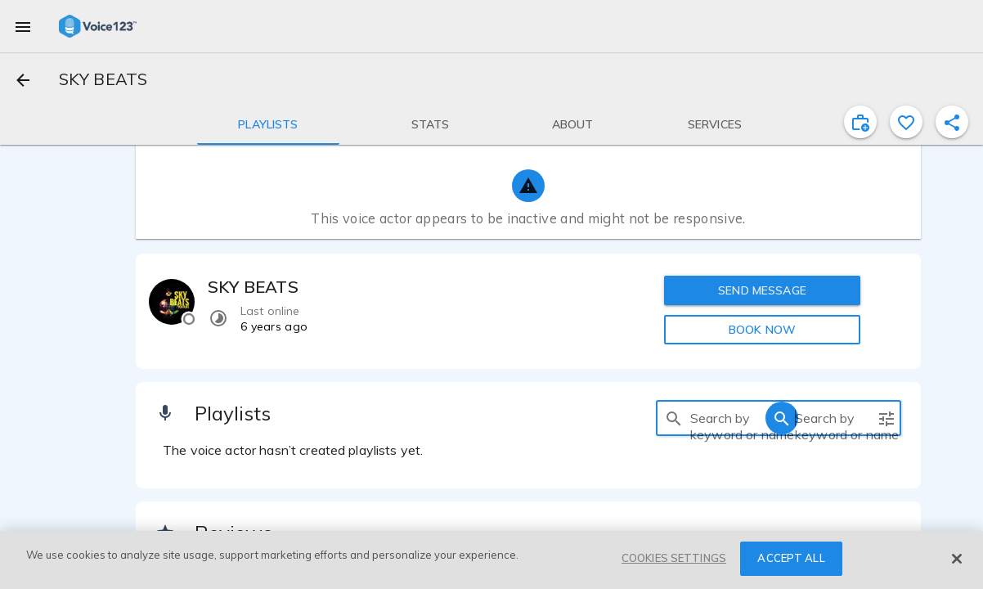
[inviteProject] (860, 122)
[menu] (23, 26)
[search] (674, 418)
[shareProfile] (952, 122)
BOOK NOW (762, 329)
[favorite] (906, 122)
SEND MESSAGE (762, 290)
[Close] (957, 559)
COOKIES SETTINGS (674, 557)
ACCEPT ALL (790, 557)
